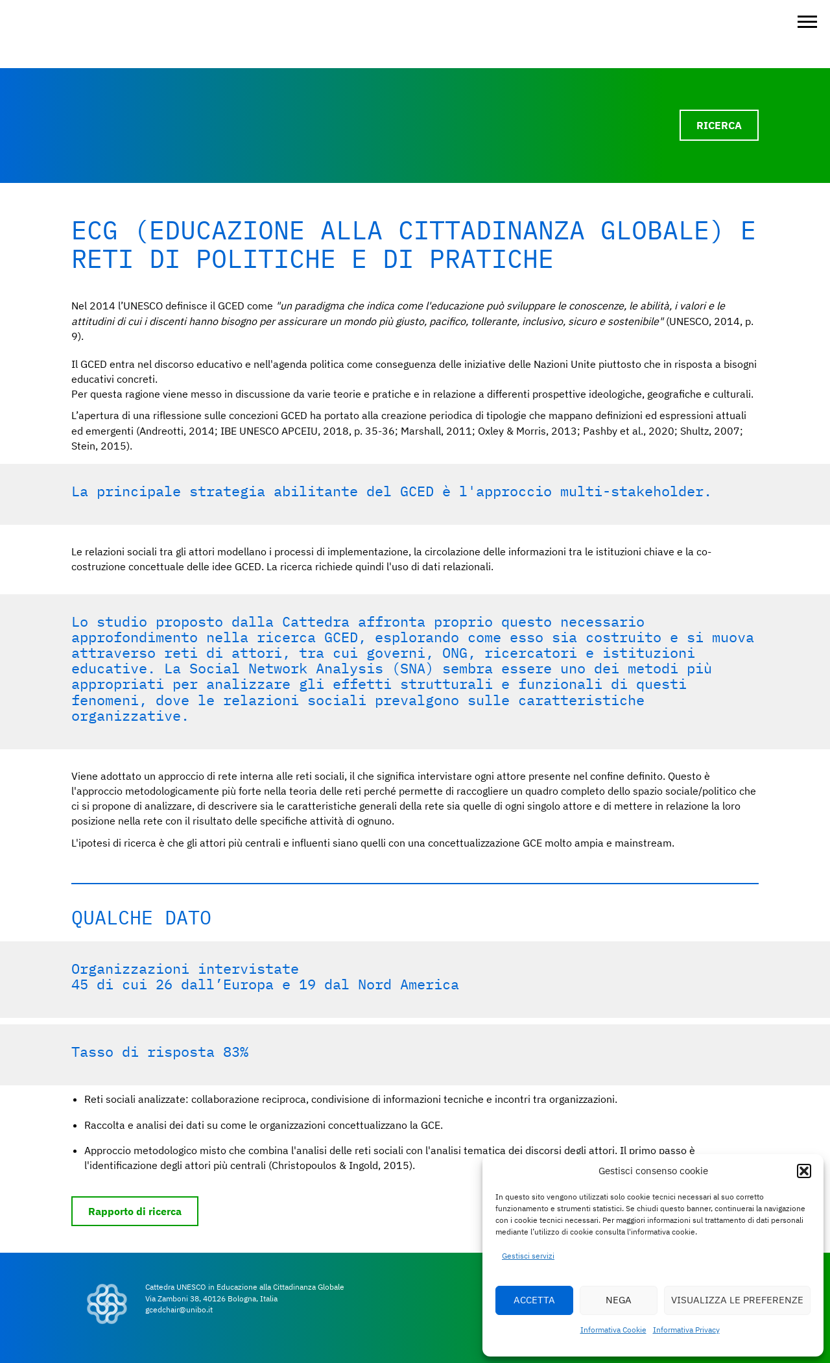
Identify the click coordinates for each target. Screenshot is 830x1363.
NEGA (619, 1300)
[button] (804, 1170)
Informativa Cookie (613, 1329)
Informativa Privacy (686, 1329)
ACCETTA (534, 1300)
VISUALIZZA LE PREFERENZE (737, 1300)
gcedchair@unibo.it (179, 1309)
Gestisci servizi (528, 1255)
